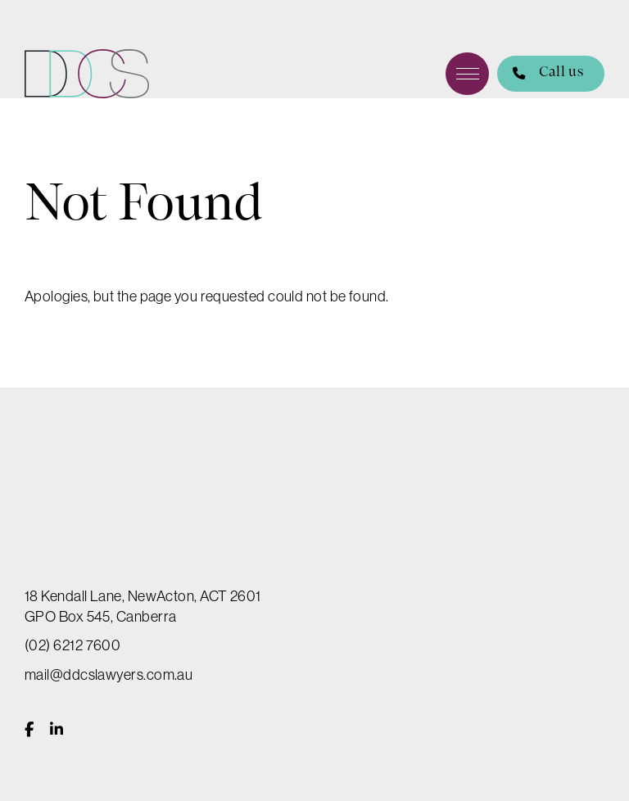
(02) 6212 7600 (72, 645)
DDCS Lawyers (87, 73)
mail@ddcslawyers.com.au (108, 675)
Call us (540, 74)
